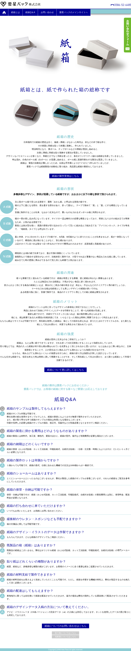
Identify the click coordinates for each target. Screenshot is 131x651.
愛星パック (20, 4)
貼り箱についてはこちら (65, 633)
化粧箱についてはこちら (65, 636)
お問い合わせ (47, 12)
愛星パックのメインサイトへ (73, 12)
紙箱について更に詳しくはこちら (65, 369)
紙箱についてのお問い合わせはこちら (65, 626)
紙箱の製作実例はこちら (65, 176)
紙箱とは (15, 12)
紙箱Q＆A (30, 12)
